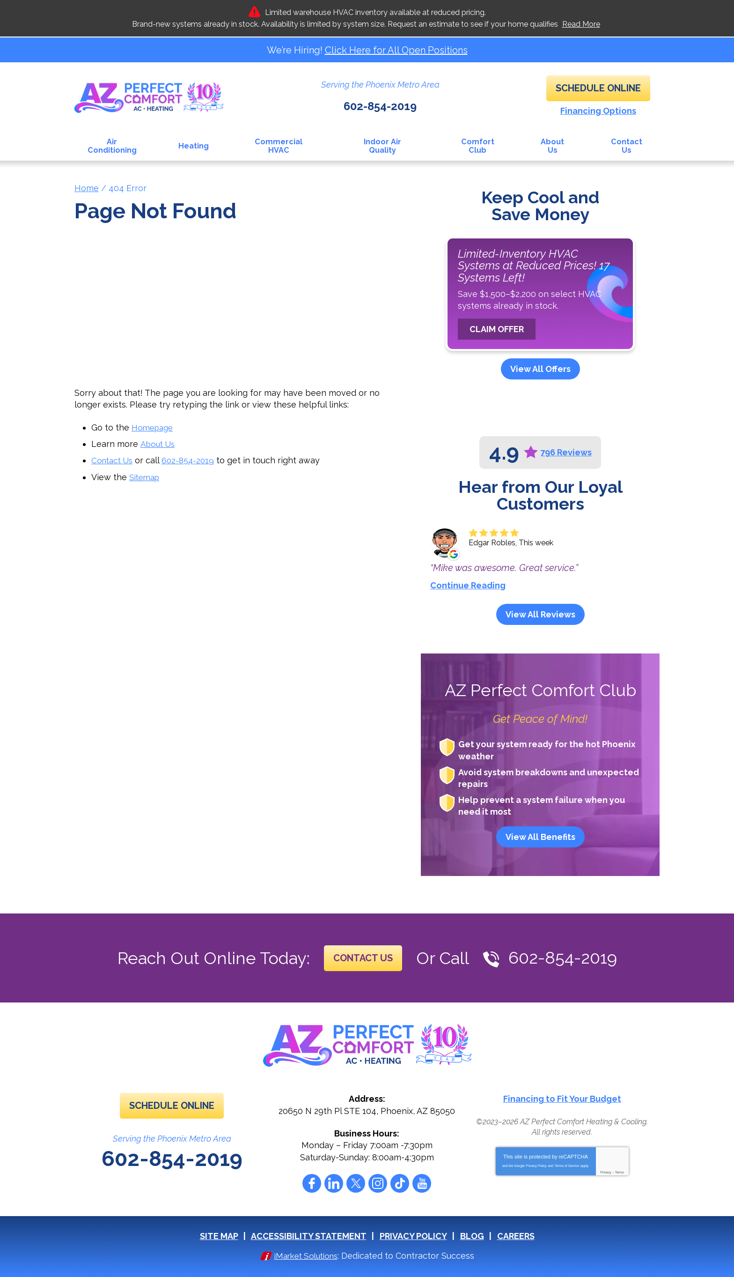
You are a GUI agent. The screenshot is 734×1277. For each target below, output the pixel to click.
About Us (158, 442)
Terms (619, 1171)
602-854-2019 (380, 102)
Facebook (311, 1182)
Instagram (377, 1182)
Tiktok (399, 1182)
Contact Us (113, 458)
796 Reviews (566, 452)
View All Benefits (540, 836)
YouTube (421, 1182)
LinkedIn (333, 1182)
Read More (581, 24)
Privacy (605, 1171)
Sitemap (145, 474)
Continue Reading (468, 584)
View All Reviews (540, 613)
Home (86, 187)
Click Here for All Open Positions (396, 50)
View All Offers (540, 368)
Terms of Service (567, 1164)
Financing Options (598, 111)
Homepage (154, 426)
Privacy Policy (536, 1164)
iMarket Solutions (306, 1254)
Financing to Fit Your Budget (562, 1098)
